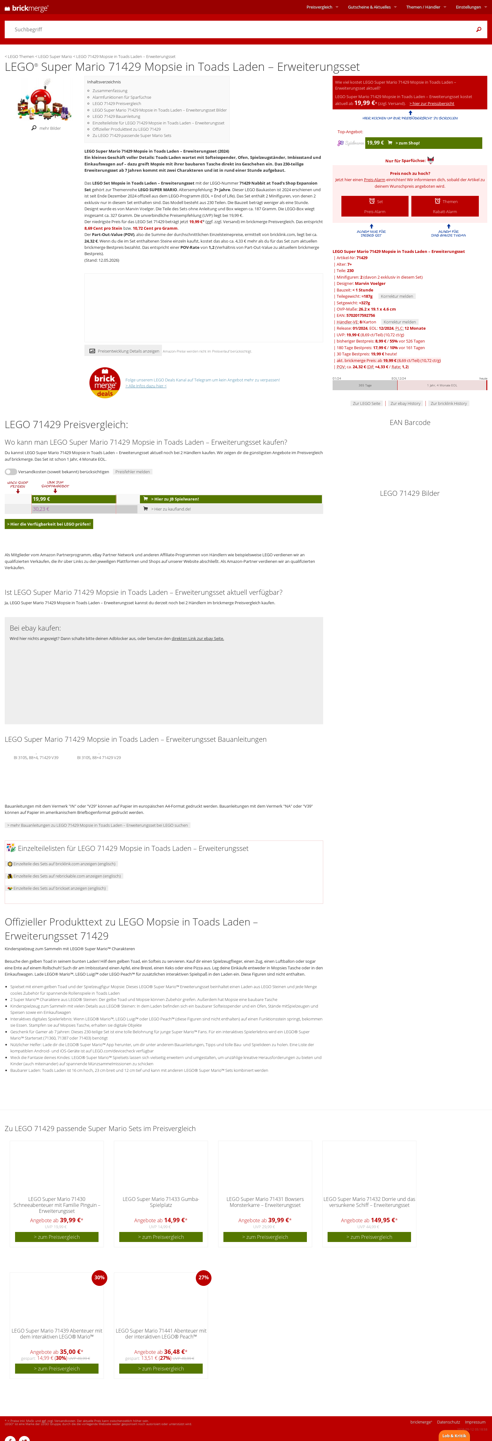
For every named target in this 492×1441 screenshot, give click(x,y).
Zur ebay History (405, 403)
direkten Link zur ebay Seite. (198, 638)
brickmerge (421, 1422)
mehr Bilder (44, 128)
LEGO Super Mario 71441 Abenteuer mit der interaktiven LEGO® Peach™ (161, 1333)
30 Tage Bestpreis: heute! (367, 354)
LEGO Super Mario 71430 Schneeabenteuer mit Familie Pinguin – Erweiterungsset (56, 1205)
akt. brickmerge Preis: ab (389, 360)
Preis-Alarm (374, 179)
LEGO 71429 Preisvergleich (117, 103)
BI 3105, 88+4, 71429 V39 (36, 756)
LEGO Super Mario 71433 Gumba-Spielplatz (161, 1202)
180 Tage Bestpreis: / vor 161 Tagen (381, 347)
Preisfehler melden (132, 471)
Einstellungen (468, 7)
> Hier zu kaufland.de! (166, 509)
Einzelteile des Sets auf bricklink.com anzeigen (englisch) (61, 864)
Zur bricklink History (449, 403)
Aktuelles (369, 7)
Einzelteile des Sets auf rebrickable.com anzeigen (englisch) (64, 876)
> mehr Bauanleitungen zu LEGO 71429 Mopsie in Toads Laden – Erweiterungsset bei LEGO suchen (97, 825)
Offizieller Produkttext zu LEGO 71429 (127, 129)
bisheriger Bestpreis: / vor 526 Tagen (381, 341)
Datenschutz (448, 1422)
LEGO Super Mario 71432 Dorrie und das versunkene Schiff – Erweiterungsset (369, 1202)
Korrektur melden (397, 296)
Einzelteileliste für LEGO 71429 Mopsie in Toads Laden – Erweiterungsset (158, 123)
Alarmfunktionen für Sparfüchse (122, 97)
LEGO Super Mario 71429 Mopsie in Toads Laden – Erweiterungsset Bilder (160, 110)
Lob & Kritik (454, 1435)
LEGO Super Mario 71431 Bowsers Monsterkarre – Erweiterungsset (265, 1202)
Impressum (475, 1422)
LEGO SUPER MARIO (157, 189)
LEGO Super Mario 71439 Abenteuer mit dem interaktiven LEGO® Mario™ (57, 1333)
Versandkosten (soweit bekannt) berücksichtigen (63, 471)
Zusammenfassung (110, 90)
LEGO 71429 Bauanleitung (116, 116)
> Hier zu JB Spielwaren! (170, 499)
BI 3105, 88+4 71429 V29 (99, 756)
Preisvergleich (319, 7)
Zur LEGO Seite (366, 403)
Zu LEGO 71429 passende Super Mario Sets (132, 135)
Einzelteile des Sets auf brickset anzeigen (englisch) (57, 888)
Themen (423, 7)
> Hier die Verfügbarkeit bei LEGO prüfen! (49, 524)
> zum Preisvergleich (57, 1237)
